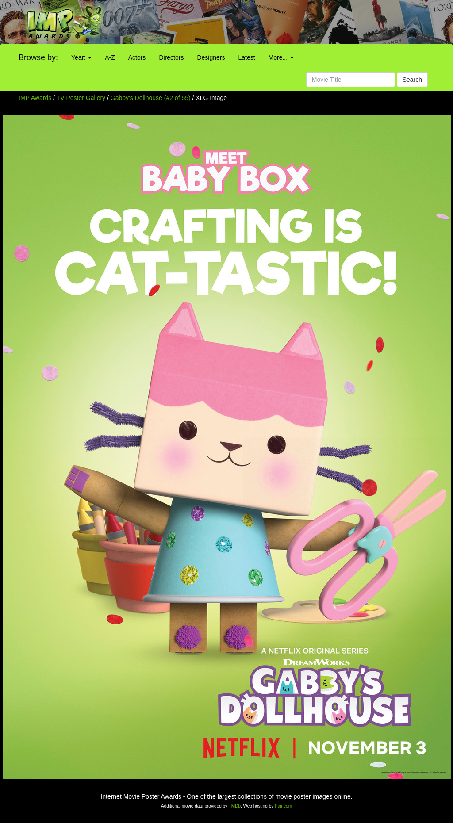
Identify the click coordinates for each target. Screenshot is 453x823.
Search (412, 79)
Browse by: (38, 57)
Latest (246, 57)
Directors (171, 57)
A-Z (110, 57)
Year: (81, 57)
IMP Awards (35, 97)
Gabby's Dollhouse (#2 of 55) (151, 97)
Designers (211, 57)
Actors (137, 57)
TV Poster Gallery (81, 97)
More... (281, 57)
